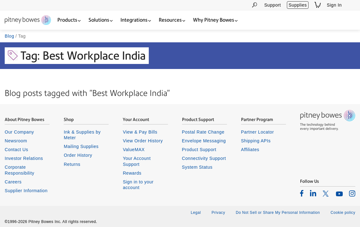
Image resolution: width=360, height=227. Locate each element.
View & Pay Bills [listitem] (140, 132)
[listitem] (302, 193)
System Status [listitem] (197, 167)
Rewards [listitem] (132, 173)
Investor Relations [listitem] (24, 158)
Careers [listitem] (13, 181)
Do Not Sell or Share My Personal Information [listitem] (278, 212)
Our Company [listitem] (19, 132)
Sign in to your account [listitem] (138, 184)
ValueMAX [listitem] (134, 149)
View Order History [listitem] (143, 140)
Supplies (297, 5)
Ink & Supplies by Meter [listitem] (82, 134)
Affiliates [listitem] (250, 149)
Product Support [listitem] (199, 149)
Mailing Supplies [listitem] (81, 146)
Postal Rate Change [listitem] (203, 132)
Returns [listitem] (72, 164)
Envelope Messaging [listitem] (204, 140)
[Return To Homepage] (28, 20)
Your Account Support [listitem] (137, 161)
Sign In (334, 5)
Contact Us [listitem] (16, 149)
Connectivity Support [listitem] (204, 158)
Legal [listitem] (196, 212)
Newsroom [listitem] (16, 140)
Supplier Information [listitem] (26, 190)
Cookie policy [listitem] (342, 212)
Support (272, 5)
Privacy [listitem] (218, 212)
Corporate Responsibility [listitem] (19, 170)
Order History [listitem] (78, 155)
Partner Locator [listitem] (257, 132)
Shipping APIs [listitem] (256, 140)
